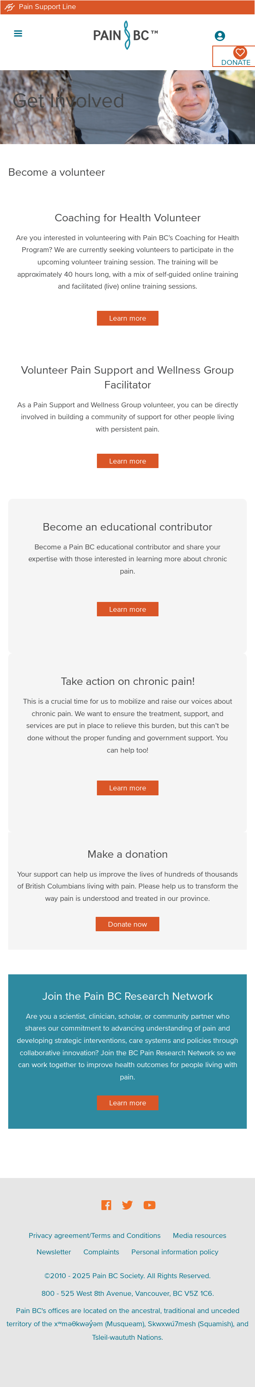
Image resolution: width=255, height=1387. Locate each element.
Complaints (101, 1251)
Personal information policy (174, 1251)
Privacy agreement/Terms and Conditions (95, 1235)
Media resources (199, 1235)
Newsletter (54, 1251)
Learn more (127, 318)
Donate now (127, 924)
